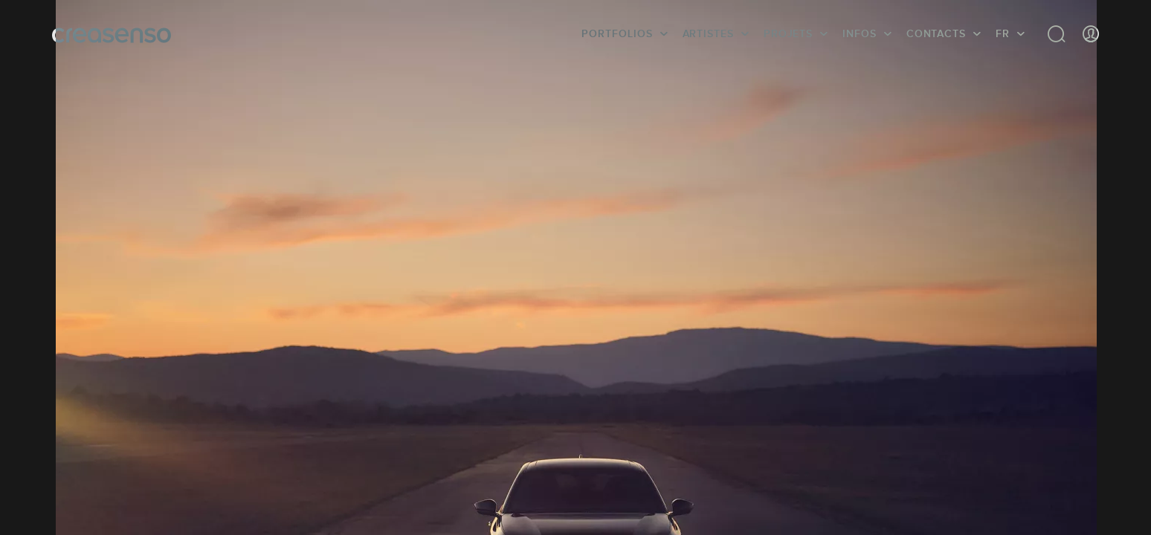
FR (1003, 33)
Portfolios (616, 33)
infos (859, 33)
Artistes (708, 33)
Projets (788, 33)
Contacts (936, 33)
